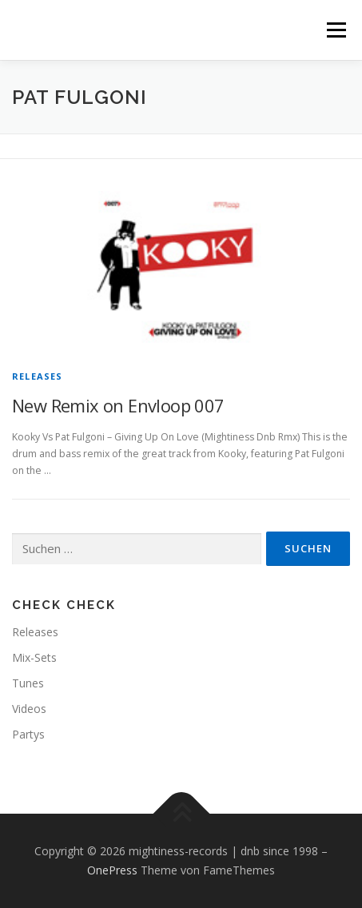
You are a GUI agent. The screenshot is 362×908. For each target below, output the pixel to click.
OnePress (112, 870)
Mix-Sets (34, 657)
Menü (335, 30)
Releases (37, 376)
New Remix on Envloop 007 (118, 405)
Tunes (28, 683)
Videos (29, 708)
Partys (28, 734)
